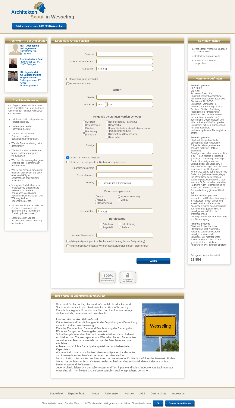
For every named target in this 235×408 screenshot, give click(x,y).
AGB (142, 393)
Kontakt (129, 393)
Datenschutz (158, 393)
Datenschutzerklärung (180, 403)
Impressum (178, 393)
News (95, 393)
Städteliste (56, 393)
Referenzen (112, 393)
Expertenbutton (77, 393)
